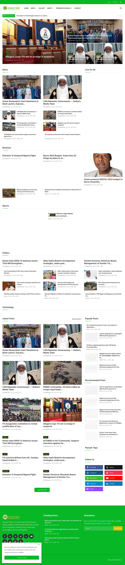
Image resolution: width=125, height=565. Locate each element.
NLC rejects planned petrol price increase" (109, 283)
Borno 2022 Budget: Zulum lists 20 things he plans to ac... (59, 156)
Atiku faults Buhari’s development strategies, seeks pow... (59, 262)
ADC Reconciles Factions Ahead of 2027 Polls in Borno (22, 294)
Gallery (42, 8)
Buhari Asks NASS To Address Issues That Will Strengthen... (20, 262)
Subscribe (118, 528)
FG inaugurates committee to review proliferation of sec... (26, 124)
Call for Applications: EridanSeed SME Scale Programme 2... (110, 334)
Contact (77, 8)
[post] (34, 41)
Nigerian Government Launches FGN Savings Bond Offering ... (110, 410)
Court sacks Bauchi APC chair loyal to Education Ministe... (20, 272)
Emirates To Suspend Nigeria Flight (19, 155)
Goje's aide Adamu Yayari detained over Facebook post (110, 272)
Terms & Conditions (114, 560)
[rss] (20, 541)
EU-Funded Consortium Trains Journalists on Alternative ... (102, 326)
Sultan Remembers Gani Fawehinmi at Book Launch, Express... (20, 102)
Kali (100, 338)
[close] (38, 545)
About (50, 8)
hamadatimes (9, 60)
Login (109, 2)
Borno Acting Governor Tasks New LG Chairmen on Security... (63, 521)
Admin (46, 194)
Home (26, 8)
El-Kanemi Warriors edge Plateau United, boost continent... (60, 215)
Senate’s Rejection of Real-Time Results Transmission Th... (63, 295)
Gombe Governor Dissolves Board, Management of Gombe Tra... (100, 262)
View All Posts (77, 319)
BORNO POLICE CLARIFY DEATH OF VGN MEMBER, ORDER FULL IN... (110, 355)
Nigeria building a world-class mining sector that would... (27, 190)
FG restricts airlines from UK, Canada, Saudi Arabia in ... (62, 135)
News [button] (33, 8)
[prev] (118, 15)
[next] (121, 15)
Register (115, 2)
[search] (121, 8)
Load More (42, 490)
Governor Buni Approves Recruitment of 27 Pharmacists (68, 283)
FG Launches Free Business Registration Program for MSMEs (110, 422)
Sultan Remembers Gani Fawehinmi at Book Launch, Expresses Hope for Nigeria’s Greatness (90, 37)
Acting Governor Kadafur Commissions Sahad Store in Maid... (63, 190)
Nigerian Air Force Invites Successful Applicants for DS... (109, 366)
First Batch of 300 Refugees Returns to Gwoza (31, 16)
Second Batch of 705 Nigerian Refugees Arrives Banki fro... (103, 295)
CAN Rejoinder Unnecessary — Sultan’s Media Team (79, 58)
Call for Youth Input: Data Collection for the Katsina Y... (109, 433)
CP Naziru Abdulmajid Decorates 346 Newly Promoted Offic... (101, 346)
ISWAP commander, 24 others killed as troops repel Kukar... (70, 112)
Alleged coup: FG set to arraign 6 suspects (68, 124)
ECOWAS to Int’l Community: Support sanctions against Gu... (20, 135)
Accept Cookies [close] (22, 558)
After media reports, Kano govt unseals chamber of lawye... (68, 272)
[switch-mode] (121, 2)
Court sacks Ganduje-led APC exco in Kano (28, 283)
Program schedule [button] (64, 8)
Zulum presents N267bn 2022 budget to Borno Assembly (103, 180)
